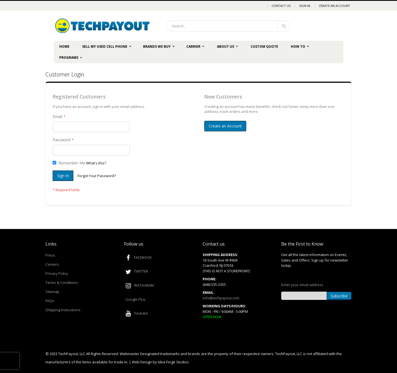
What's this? (96, 163)
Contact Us (281, 6)
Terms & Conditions (61, 282)
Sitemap (52, 291)
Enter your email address (302, 284)
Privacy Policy (56, 273)
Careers (52, 264)
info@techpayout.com (221, 297)
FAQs (49, 300)
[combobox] (228, 25)
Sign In (304, 6)
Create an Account (334, 6)
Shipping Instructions (63, 309)
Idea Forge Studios (173, 361)
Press (50, 255)
